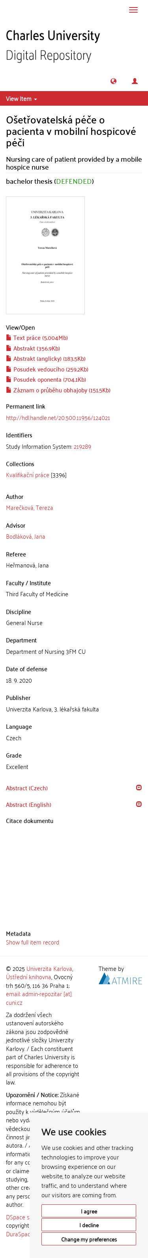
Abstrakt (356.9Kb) (33, 347)
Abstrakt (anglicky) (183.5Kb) (46, 358)
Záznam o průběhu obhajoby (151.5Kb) (58, 389)
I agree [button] (89, 1211)
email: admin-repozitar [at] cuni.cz (39, 997)
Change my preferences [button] (89, 1239)
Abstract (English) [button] (28, 804)
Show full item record (32, 941)
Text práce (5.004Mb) (37, 337)
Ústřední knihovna (28, 976)
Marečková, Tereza (29, 507)
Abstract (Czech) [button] (27, 787)
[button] (113, 81)
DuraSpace (20, 1233)
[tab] (74, 446)
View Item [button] (21, 98)
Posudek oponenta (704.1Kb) (46, 378)
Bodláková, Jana (25, 535)
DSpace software (27, 1216)
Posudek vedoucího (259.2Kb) (47, 368)
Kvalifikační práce (27, 474)
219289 (82, 446)
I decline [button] (89, 1225)
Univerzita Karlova (49, 968)
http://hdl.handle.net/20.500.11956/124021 (58, 417)
